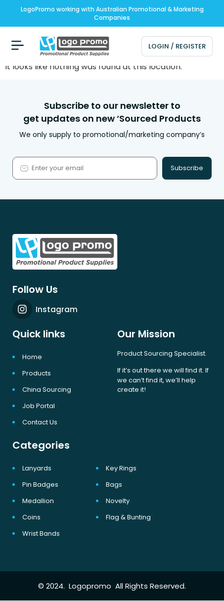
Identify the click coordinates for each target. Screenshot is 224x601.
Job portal (38, 406)
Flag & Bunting (128, 517)
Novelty (118, 501)
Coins (31, 517)
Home (32, 357)
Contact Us (39, 422)
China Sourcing (46, 389)
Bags (114, 484)
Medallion (38, 501)
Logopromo (90, 586)
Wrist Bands (41, 533)
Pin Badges (40, 484)
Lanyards (36, 468)
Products (36, 373)
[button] (17, 46)
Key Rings (121, 468)
